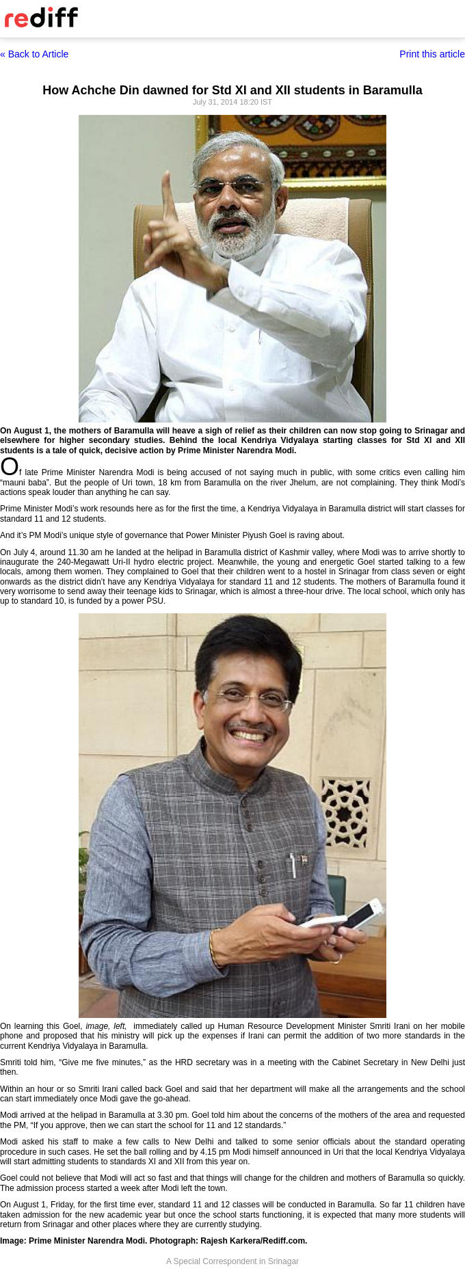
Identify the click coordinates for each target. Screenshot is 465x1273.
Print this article (432, 54)
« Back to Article (34, 54)
